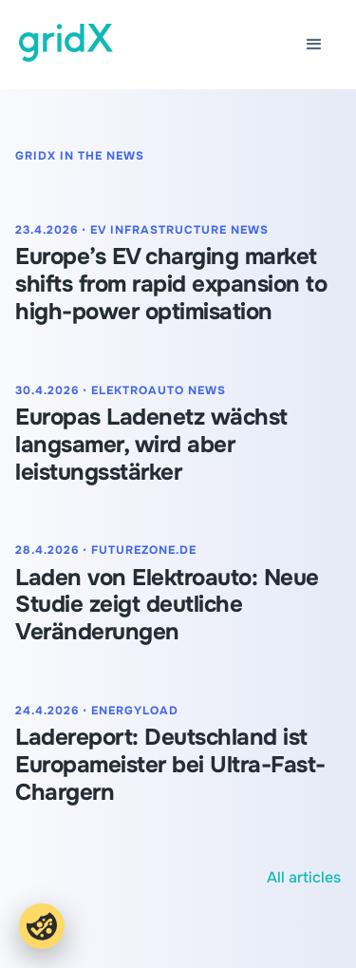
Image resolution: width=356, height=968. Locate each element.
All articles (304, 877)
